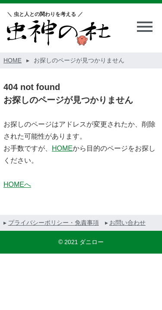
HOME (62, 148)
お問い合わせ (127, 222)
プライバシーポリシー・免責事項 (53, 222)
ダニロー (91, 242)
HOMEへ (17, 184)
